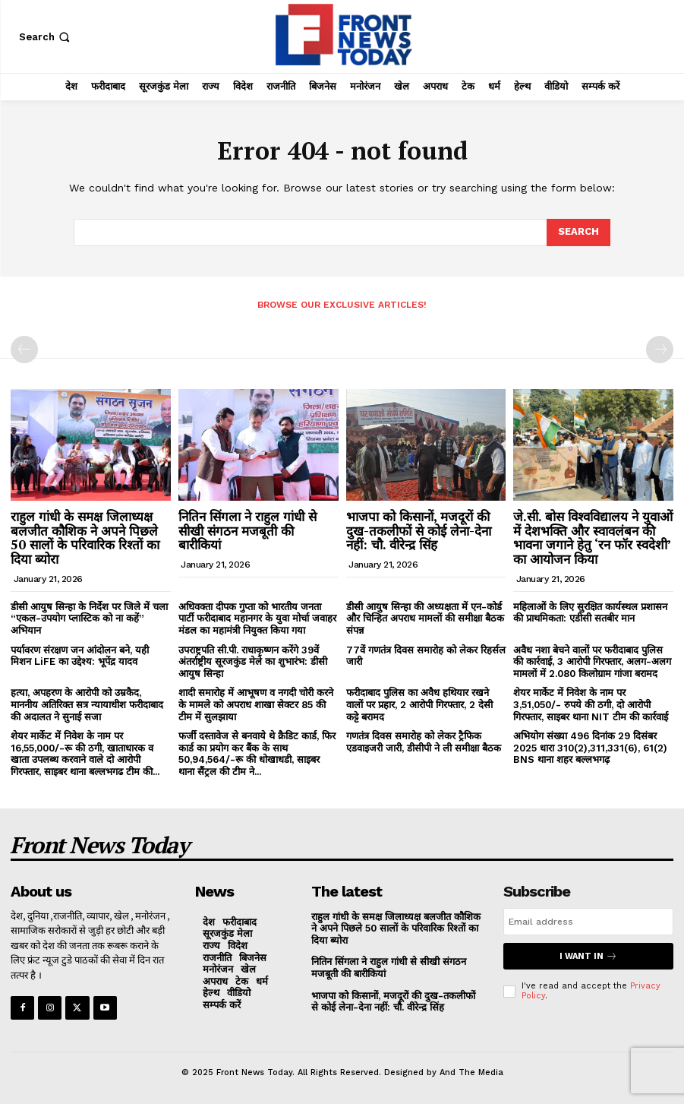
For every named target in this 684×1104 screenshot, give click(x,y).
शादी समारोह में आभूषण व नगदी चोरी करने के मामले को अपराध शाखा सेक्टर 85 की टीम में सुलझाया (255, 704)
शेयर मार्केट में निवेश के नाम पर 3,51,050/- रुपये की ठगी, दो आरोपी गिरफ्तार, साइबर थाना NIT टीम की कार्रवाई (590, 704)
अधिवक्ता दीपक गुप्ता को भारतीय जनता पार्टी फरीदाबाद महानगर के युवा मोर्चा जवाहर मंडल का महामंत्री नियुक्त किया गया (257, 618)
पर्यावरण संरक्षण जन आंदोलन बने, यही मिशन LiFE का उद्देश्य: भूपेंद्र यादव (80, 656)
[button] (46, 37)
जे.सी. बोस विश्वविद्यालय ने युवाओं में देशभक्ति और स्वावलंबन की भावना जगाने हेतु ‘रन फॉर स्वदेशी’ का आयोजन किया (593, 538)
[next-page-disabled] (659, 349)
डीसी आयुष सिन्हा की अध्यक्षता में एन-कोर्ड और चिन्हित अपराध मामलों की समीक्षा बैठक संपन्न (425, 618)
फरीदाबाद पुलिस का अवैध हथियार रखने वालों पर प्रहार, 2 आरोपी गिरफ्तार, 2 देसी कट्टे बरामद (419, 704)
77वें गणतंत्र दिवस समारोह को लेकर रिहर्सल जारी (426, 656)
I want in (588, 956)
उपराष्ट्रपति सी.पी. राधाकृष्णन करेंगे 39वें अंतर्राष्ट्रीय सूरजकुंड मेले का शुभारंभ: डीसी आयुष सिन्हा (252, 661)
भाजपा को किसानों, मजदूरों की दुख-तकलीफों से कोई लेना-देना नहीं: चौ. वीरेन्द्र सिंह (418, 530)
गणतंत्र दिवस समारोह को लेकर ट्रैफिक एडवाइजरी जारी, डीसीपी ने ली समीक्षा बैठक (423, 742)
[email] (588, 921)
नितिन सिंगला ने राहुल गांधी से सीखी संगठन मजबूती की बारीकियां (247, 530)
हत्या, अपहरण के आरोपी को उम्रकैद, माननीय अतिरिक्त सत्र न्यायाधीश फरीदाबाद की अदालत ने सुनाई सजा (87, 704)
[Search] (578, 232)
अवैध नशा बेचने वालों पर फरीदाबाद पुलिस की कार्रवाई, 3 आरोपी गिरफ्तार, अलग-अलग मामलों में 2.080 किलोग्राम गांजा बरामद (592, 661)
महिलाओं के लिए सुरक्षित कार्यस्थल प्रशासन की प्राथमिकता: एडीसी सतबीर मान (590, 613)
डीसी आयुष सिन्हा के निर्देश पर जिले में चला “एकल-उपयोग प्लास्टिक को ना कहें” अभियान (89, 618)
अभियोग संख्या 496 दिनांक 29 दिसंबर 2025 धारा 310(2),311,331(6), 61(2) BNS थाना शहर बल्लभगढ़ (590, 747)
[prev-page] (24, 349)
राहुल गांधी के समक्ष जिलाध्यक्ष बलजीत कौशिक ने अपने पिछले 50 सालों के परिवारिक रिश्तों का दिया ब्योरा (85, 538)
